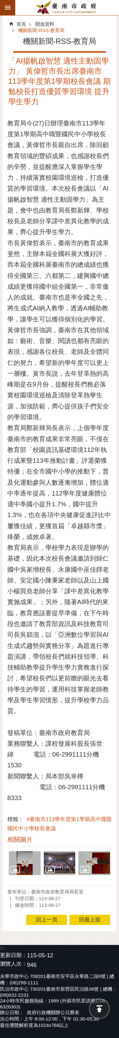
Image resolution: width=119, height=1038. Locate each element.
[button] (25, 863)
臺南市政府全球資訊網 (67, 7)
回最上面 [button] (90, 920)
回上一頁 (46, 920)
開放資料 (44, 24)
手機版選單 (7, 7)
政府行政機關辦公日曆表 (53, 1012)
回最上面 (99, 1009)
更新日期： (13, 955)
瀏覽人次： (13, 964)
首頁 (21, 24)
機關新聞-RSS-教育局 (41, 30)
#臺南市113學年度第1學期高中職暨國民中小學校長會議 (59, 824)
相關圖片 (20, 839)
